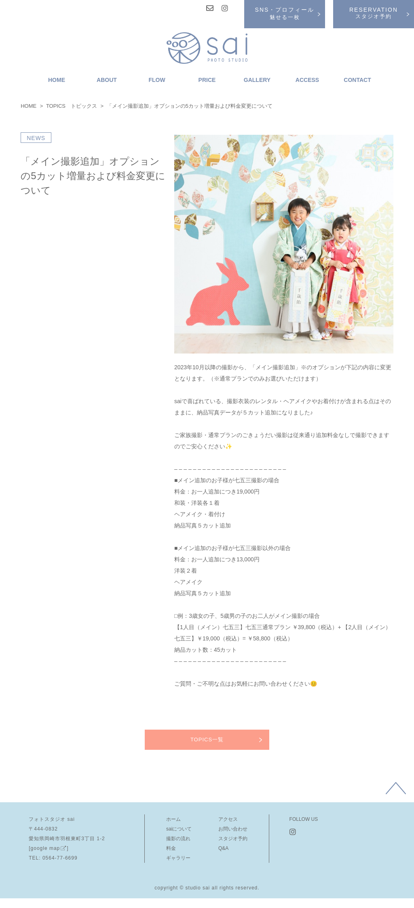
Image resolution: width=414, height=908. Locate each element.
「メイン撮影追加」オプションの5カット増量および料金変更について (93, 176)
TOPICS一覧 (207, 739)
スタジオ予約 (232, 838)
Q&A (223, 848)
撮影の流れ (178, 838)
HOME (28, 106)
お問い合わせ (232, 829)
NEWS (36, 138)
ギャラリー (178, 858)
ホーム (173, 819)
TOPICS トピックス (71, 106)
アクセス (228, 819)
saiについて (179, 829)
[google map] (48, 848)
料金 (171, 848)
